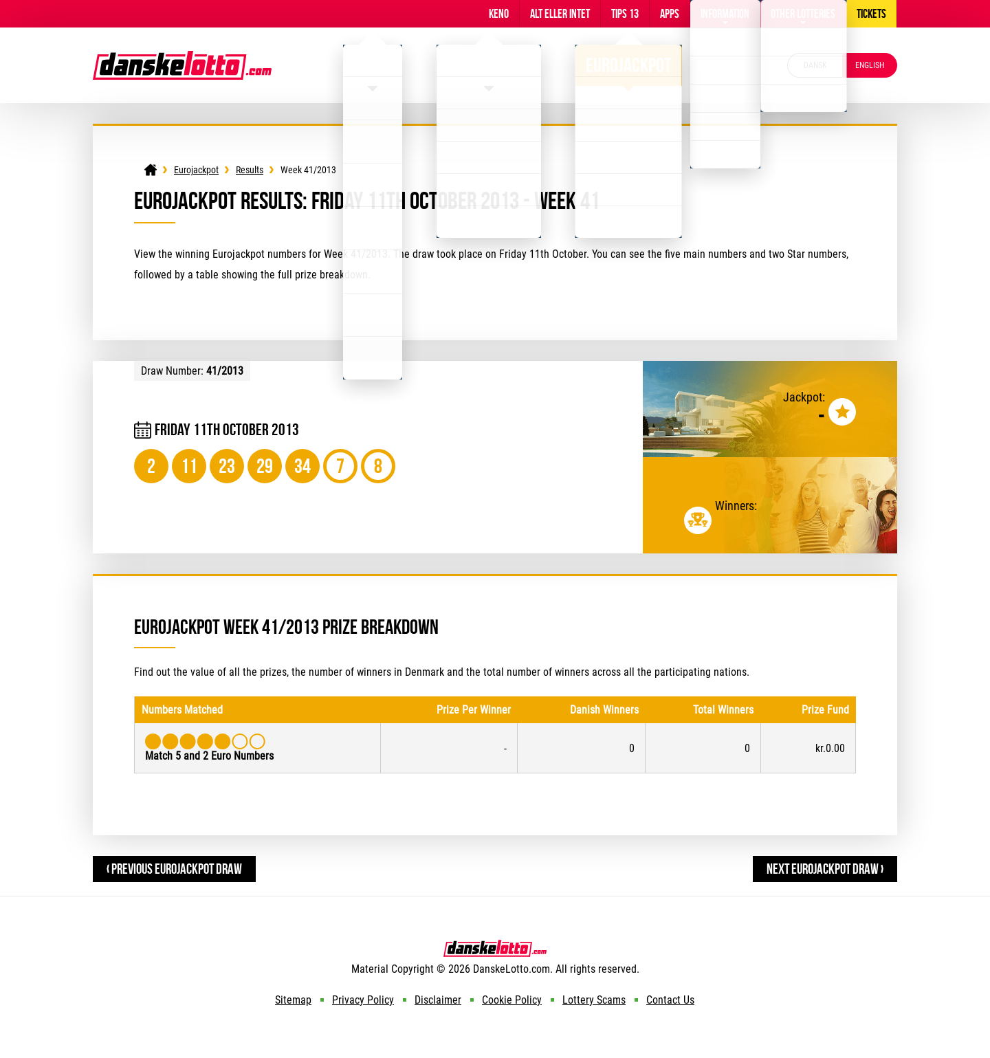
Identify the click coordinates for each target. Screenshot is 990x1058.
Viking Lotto (489, 65)
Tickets (871, 14)
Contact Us (670, 999)
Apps (669, 14)
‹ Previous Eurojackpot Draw (174, 869)
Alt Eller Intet (560, 14)
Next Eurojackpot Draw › (825, 869)
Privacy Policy (363, 999)
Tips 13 (625, 14)
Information (725, 14)
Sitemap (293, 999)
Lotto (372, 65)
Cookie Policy (512, 999)
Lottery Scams (594, 999)
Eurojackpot (629, 65)
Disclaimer (438, 999)
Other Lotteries (803, 14)
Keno (499, 14)
